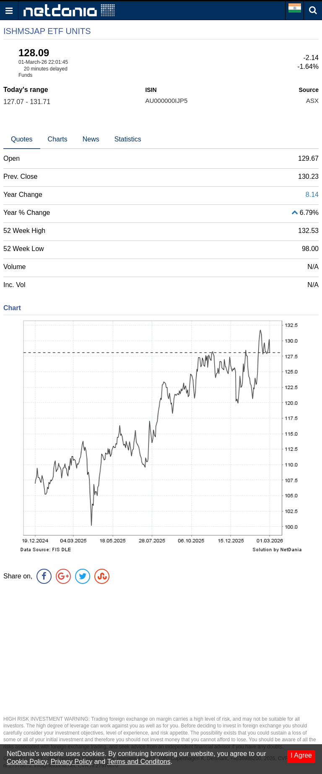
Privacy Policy (72, 761)
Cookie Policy (27, 761)
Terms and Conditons (139, 761)
